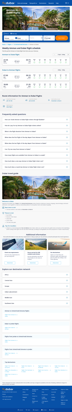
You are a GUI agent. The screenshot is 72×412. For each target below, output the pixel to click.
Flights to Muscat (63, 396)
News (33, 393)
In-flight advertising (44, 398)
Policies (4, 394)
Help (57, 3)
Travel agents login (45, 402)
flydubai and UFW (35, 402)
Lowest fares (54, 389)
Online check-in (45, 389)
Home (4, 44)
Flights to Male (64, 400)
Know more (10, 262)
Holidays (53, 397)
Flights (10, 44)
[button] (36, 119)
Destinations (42, 3)
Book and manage (22, 3)
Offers (24, 392)
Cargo (33, 398)
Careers (53, 399)
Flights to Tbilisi (64, 389)
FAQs (43, 392)
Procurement (45, 394)
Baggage (25, 397)
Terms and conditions (7, 396)
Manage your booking (35, 390)
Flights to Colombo (63, 403)
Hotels (52, 394)
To (17, 36)
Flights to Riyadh (63, 392)
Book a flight (26, 389)
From (6, 36)
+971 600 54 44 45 (6, 399)
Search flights (61, 38)
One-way (14, 33)
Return (6, 33)
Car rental (53, 392)
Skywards (51, 3)
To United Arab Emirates (20, 44)
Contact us (34, 396)
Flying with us (33, 3)
